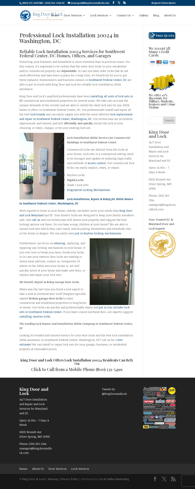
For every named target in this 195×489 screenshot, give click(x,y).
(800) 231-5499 (109, 369)
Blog (156, 15)
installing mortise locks (34, 316)
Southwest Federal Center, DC (108, 80)
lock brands (37, 114)
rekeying (59, 243)
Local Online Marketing (114, 479)
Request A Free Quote (164, 3)
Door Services (73, 15)
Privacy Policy (70, 479)
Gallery (143, 15)
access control (97, 163)
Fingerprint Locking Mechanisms (88, 190)
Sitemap (53, 479)
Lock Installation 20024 (83, 360)
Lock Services (99, 15)
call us (36, 220)
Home (55, 15)
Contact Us (124, 15)
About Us (170, 15)
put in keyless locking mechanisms (98, 233)
